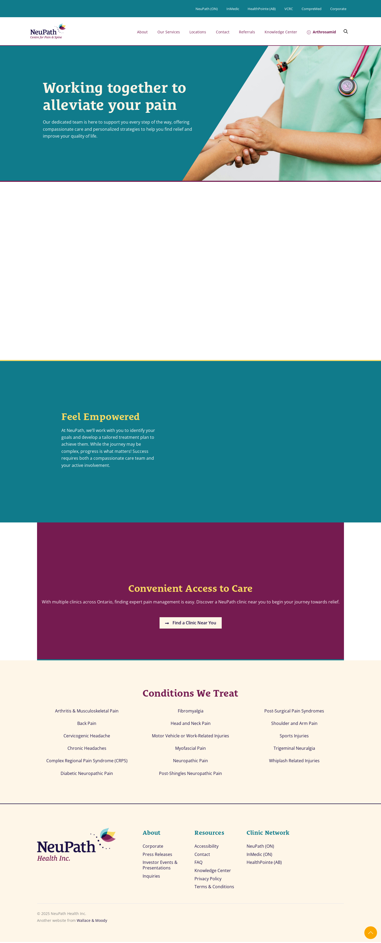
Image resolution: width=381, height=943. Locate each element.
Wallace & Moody (92, 921)
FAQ (198, 863)
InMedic (232, 8)
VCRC (288, 8)
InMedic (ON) (259, 855)
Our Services (168, 31)
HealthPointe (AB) (262, 8)
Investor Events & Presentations (160, 866)
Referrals (247, 31)
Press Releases (157, 855)
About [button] (142, 31)
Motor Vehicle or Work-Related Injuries (190, 736)
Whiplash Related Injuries (294, 762)
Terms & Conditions (214, 888)
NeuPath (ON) (207, 8)
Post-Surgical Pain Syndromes (294, 712)
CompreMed (311, 8)
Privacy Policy (207, 880)
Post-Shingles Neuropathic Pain (190, 774)
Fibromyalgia (190, 712)
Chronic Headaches (86, 749)
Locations (197, 31)
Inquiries (151, 877)
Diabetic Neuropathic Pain (87, 774)
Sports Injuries (294, 736)
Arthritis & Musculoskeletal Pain (87, 712)
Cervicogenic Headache (87, 736)
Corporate (338, 8)
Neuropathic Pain (190, 762)
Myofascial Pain (190, 749)
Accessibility (206, 847)
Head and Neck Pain (191, 724)
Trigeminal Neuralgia (294, 749)
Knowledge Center (281, 31)
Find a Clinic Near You (190, 624)
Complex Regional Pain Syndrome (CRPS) (87, 762)
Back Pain (86, 724)
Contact (222, 31)
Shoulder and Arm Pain (294, 724)
